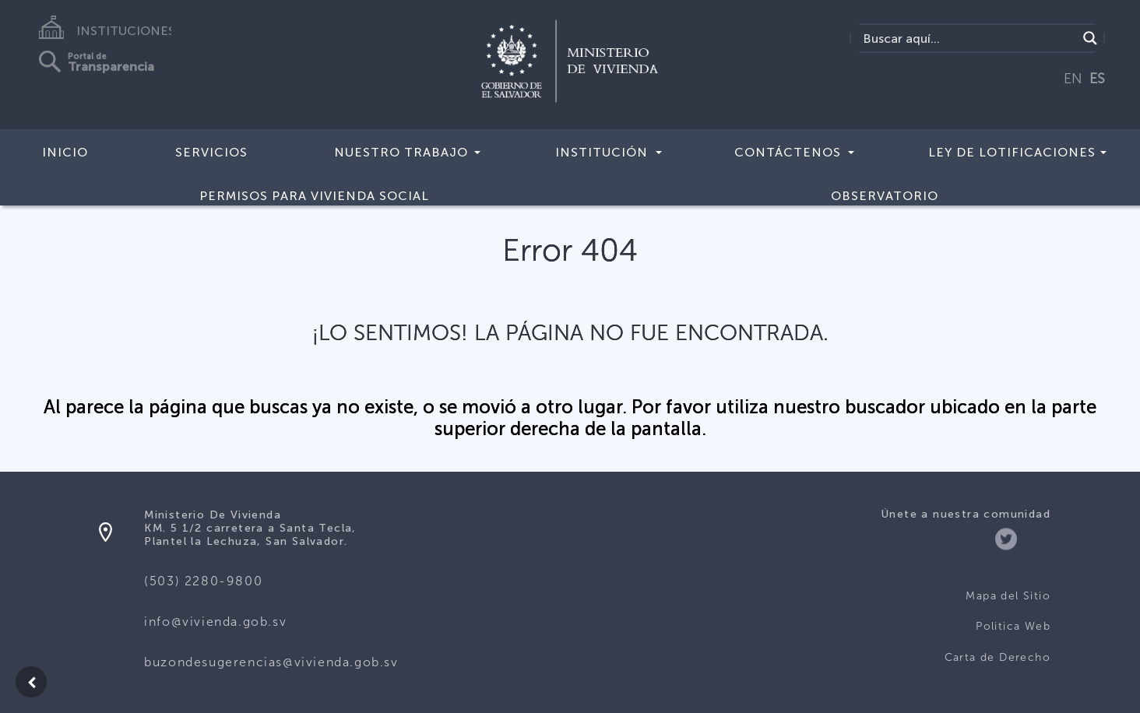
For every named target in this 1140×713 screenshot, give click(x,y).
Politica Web (1013, 626)
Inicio (65, 152)
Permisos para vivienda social (314, 195)
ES (1097, 78)
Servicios (211, 152)
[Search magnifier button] (1090, 38)
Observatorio (884, 195)
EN (1073, 78)
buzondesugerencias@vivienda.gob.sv (271, 662)
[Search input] (968, 38)
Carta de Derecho (997, 657)
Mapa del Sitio (1008, 595)
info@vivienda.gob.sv (215, 621)
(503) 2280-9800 (203, 581)
